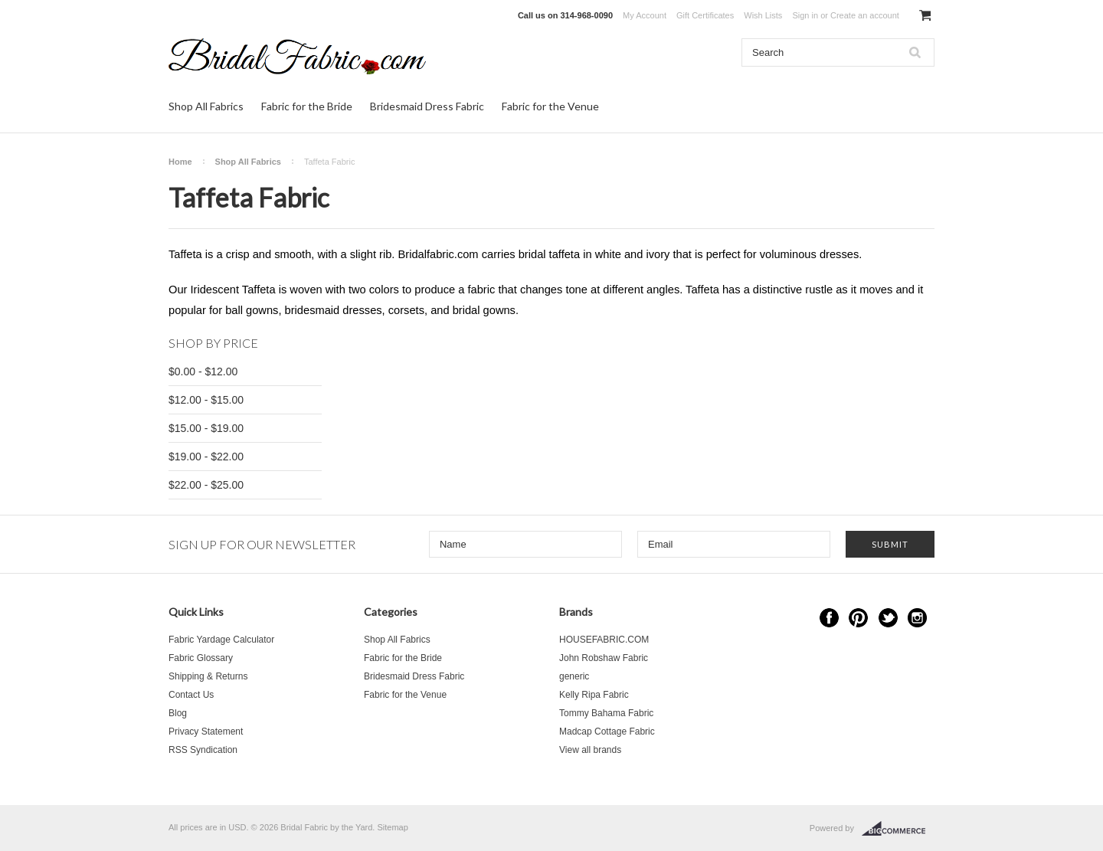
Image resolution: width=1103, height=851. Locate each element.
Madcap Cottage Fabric (607, 731)
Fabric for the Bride (306, 106)
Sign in (805, 15)
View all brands (590, 750)
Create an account (864, 15)
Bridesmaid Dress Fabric (427, 106)
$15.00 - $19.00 (206, 428)
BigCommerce (898, 828)
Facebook (829, 617)
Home (180, 161)
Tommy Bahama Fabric (606, 713)
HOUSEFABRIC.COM (604, 639)
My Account (644, 15)
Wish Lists (763, 15)
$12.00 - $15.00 (206, 400)
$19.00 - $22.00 (206, 456)
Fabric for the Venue (550, 106)
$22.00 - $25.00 (206, 485)
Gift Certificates (705, 15)
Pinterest (858, 617)
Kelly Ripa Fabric (594, 694)
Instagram (917, 617)
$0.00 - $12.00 (203, 371)
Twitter (888, 617)
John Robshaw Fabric (603, 658)
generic (574, 676)
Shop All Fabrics (206, 106)
